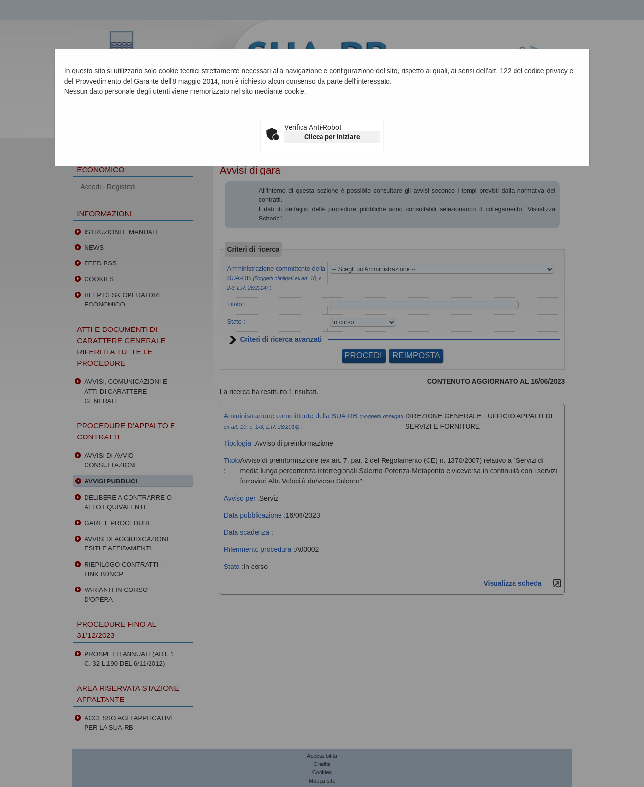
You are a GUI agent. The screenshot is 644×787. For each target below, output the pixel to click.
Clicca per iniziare (332, 137)
